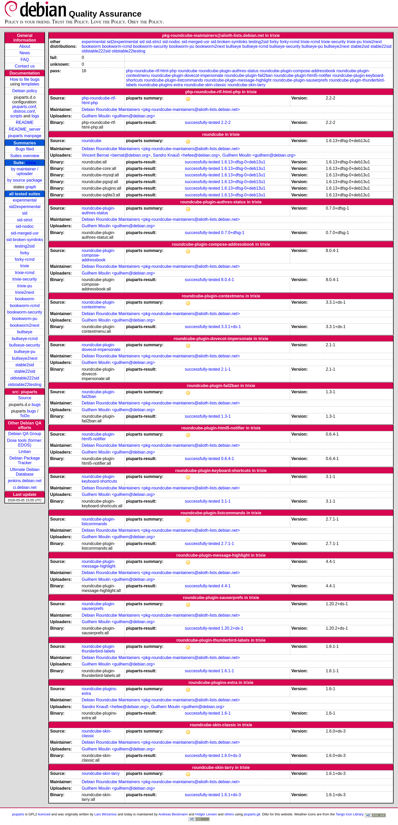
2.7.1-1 (227, 543)
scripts (16, 116)
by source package (24, 180)
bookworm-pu (24, 318)
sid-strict (24, 220)
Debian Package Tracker (24, 460)
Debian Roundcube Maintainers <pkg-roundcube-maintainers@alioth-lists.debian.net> (161, 109)
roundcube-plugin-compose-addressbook (297, 71)
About (24, 46)
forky (24, 253)
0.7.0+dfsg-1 (232, 232)
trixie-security (24, 279)
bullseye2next (24, 358)
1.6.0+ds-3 (231, 755)
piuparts (18, 814)
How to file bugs (25, 79)
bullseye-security (24, 345)
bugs (36, 404)
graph (30, 187)
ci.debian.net (25, 487)
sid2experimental (25, 206)
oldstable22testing (25, 384)
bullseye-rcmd (25, 338)
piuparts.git (252, 814)
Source (24, 398)
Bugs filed (25, 149)
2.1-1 (226, 369)
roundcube (188, 71)
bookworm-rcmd (25, 305)
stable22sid (24, 371)
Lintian (24, 451)
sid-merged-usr (25, 233)
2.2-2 (226, 122)
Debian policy (24, 91)
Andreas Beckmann (173, 814)
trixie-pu (24, 286)
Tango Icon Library (349, 814)
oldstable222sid (24, 378)
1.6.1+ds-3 (231, 795)
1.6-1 (226, 713)
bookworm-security (24, 312)
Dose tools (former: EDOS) (24, 442)
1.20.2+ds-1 (232, 628)
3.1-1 (226, 501)
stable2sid (24, 365)
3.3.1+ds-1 (231, 326)
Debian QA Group (24, 433)
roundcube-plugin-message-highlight (237, 80)
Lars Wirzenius (105, 814)
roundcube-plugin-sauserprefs (300, 80)
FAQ (25, 59)
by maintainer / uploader (24, 171)
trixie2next (24, 292)
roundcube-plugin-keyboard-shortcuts (99, 478)
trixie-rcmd (25, 272)
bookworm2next (25, 325)
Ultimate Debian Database (25, 471)
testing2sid (25, 246)
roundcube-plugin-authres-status (228, 71)
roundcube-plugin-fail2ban (249, 75)
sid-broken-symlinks (24, 239)
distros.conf (24, 111)
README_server (25, 129)
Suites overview (24, 156)
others (229, 814)
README (25, 122)
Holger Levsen (206, 814)
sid (24, 213)
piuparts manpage (24, 136)
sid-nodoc (25, 226)
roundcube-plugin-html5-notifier (302, 75)
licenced (44, 814)
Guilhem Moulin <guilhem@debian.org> (118, 116)
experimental (25, 200)
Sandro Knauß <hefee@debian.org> (186, 155)
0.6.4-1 (227, 458)
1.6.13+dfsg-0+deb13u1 (243, 162)
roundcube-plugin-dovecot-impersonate (187, 75)
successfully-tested (202, 122)
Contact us (25, 66)
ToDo (24, 416)
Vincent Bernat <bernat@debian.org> (116, 155)
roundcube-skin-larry (246, 85)
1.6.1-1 (227, 671)
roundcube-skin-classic (205, 85)
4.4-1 (226, 586)
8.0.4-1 (227, 279)
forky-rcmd (25, 259)
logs (35, 116)
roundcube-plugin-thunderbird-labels (98, 648)
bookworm (24, 299)
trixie (31, 163)
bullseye (24, 332)
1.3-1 (226, 416)
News (24, 53)
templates (30, 84)
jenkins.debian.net (25, 480)
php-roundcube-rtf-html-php (151, 71)
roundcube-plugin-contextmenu (98, 304)
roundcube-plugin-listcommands (173, 80)
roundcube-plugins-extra (160, 85)
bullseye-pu (24, 351)
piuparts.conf (24, 106)
